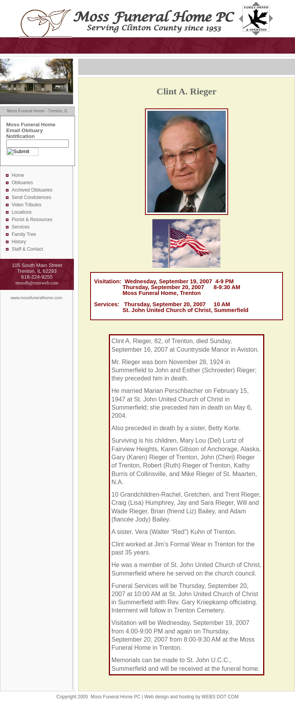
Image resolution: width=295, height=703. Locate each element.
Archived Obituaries (32, 190)
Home (18, 175)
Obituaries (22, 182)
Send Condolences (31, 197)
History (19, 241)
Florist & (21, 219)
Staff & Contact (27, 249)
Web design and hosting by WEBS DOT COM (191, 697)
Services (21, 227)
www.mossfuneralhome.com (36, 297)
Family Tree (24, 234)
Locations (21, 212)
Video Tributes (27, 205)
